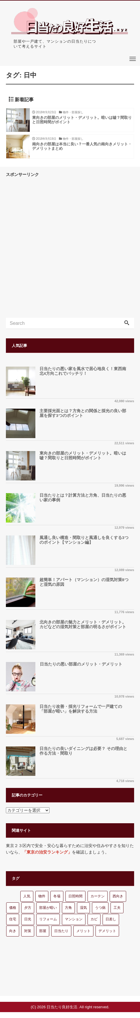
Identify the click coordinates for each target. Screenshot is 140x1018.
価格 (12, 907)
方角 (68, 907)
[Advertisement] (70, 248)
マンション (74, 919)
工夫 (117, 907)
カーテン (97, 896)
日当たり (61, 931)
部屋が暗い (48, 907)
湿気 (83, 907)
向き (12, 931)
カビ (94, 919)
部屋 (42, 931)
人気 (26, 896)
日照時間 (75, 896)
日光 (27, 919)
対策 (27, 931)
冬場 (56, 896)
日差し (111, 919)
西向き (118, 896)
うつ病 (100, 907)
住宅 (12, 919)
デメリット (107, 931)
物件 (41, 896)
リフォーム (48, 919)
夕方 (27, 907)
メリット (83, 931)
